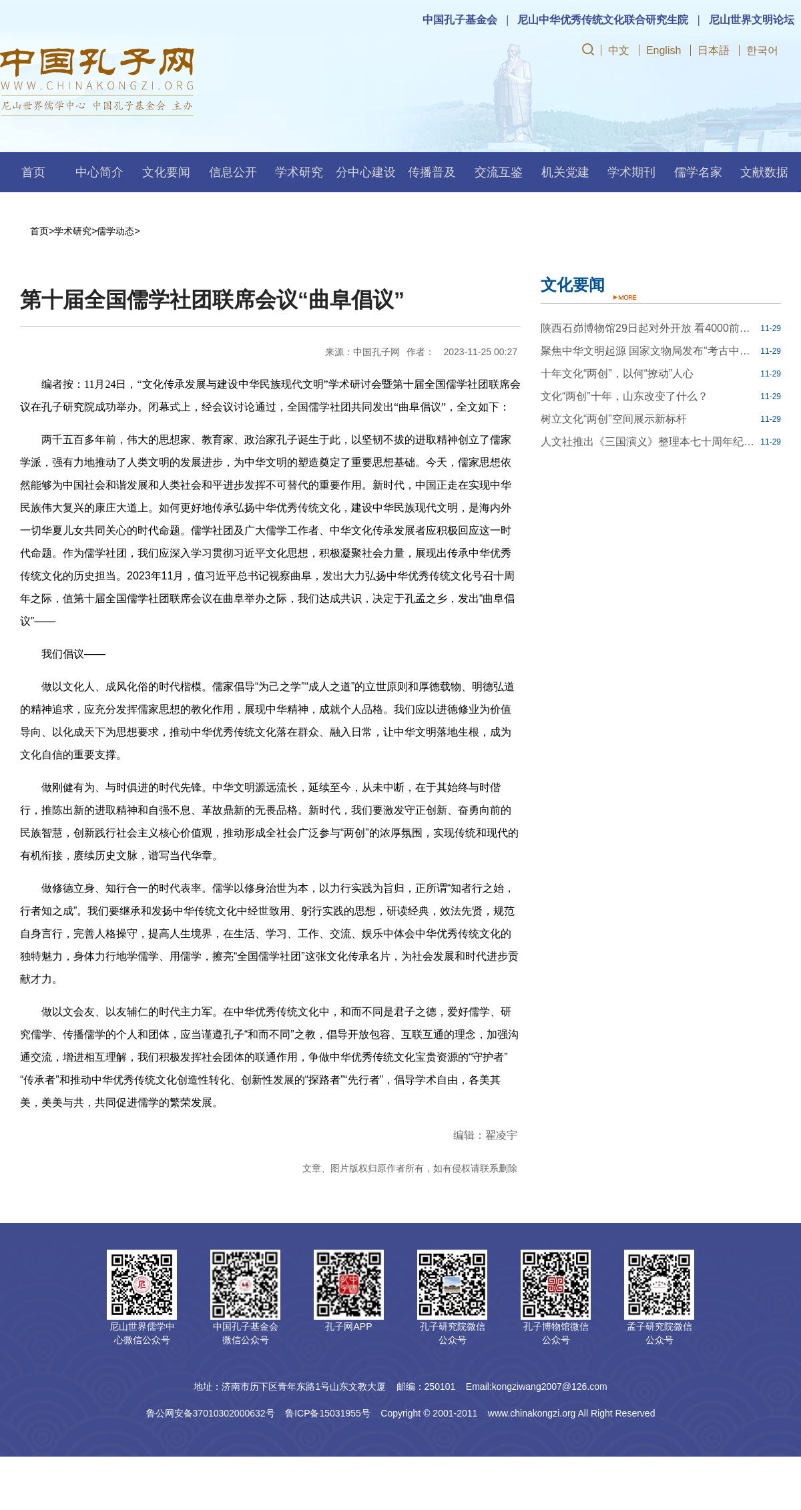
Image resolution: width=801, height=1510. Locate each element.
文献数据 (764, 172)
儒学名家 (698, 172)
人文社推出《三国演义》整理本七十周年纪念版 (649, 441)
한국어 (762, 50)
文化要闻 (166, 172)
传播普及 (432, 172)
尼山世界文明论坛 (751, 19)
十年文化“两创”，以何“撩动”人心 (617, 373)
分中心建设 (366, 172)
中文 (618, 50)
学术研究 (299, 172)
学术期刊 (631, 172)
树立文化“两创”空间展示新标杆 (614, 419)
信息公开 (233, 172)
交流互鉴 (499, 172)
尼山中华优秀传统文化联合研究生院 (602, 19)
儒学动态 (115, 231)
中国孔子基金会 (460, 19)
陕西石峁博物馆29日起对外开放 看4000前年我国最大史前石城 (649, 328)
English (663, 50)
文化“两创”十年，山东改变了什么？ (624, 396)
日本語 (714, 50)
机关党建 (565, 172)
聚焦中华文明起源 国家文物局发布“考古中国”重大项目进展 (649, 350)
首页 (33, 172)
